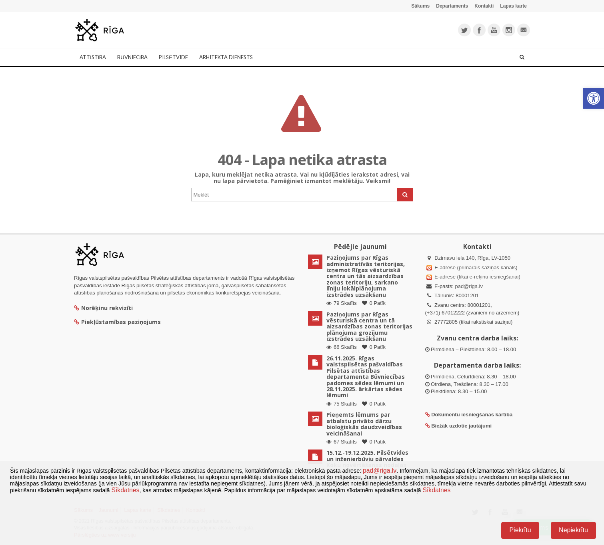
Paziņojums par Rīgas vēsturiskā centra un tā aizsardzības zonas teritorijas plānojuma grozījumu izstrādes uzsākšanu (369, 326)
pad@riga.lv (469, 286)
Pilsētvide (173, 57)
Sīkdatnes (126, 490)
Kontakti (484, 6)
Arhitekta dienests (226, 57)
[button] (593, 98)
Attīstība (93, 57)
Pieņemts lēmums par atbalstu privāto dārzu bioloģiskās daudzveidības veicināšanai (364, 424)
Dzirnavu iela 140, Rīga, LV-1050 (472, 258)
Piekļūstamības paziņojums (117, 322)
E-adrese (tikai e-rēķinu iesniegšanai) (476, 277)
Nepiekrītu (573, 530)
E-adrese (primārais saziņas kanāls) (475, 268)
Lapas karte (513, 6)
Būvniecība (132, 57)
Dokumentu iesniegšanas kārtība (471, 415)
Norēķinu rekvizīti (103, 308)
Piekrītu (520, 530)
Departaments (452, 6)
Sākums (420, 6)
